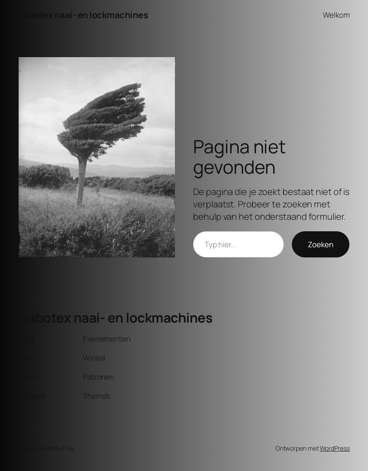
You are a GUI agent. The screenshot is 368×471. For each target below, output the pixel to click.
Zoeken (320, 244)
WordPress (334, 448)
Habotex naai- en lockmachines (83, 15)
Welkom (336, 15)
